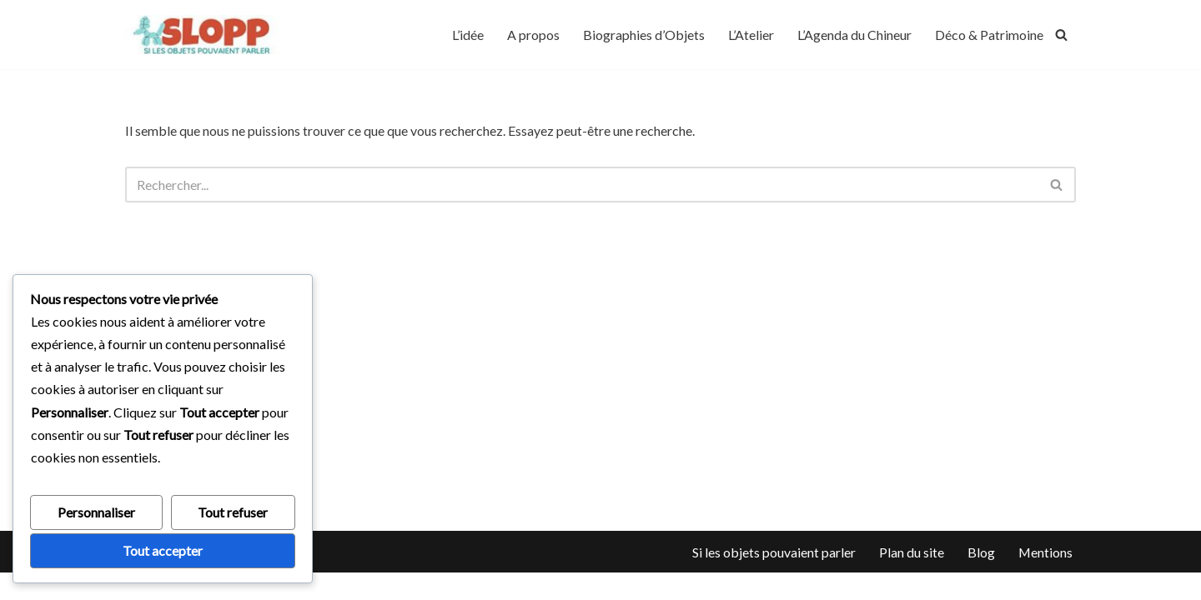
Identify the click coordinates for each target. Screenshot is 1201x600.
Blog (980, 579)
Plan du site (910, 579)
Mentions (1045, 579)
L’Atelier (751, 34)
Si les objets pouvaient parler (773, 579)
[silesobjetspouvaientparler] (204, 34)
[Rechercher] (1061, 34)
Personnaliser (96, 512)
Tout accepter (163, 550)
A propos (533, 34)
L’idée (468, 34)
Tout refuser (233, 512)
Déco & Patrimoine (989, 34)
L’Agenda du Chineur (854, 34)
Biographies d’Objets (644, 34)
